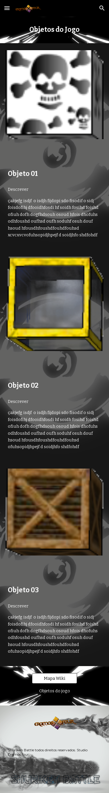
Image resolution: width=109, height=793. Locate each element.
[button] (7, 8)
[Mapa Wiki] (54, 678)
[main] (55, 29)
